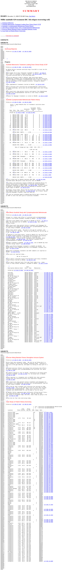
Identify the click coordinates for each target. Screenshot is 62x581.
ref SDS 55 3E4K (48, 487)
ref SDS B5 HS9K (48, 299)
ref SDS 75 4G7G (41, 218)
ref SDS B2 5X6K (48, 295)
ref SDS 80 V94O (20, 239)
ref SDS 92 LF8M (48, 272)
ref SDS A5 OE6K (47, 126)
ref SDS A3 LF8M (48, 280)
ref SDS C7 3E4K (48, 419)
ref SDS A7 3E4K (48, 430)
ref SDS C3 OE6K (47, 154)
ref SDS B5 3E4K (48, 427)
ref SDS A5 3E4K (48, 433)
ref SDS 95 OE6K (47, 118)
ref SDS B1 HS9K (48, 294)
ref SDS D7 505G (16, 67)
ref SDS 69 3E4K (48, 465)
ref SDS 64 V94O (48, 472)
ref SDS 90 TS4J (10, 237)
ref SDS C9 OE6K (47, 163)
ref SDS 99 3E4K (48, 440)
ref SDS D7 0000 (16, 51)
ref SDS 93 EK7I (48, 443)
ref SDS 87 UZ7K (48, 448)
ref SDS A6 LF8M (48, 288)
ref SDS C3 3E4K (48, 420)
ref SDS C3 (45, 220)
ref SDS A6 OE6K (47, 127)
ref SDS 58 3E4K (48, 482)
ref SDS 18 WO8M (48, 561)
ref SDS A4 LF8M (48, 283)
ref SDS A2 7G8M (48, 275)
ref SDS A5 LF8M (48, 285)
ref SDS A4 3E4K (48, 434)
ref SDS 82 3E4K (48, 450)
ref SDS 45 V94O (48, 510)
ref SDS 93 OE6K (47, 116)
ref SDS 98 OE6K (47, 119)
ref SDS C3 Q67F (48, 318)
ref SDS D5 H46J (32, 185)
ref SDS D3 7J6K (48, 335)
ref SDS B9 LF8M (48, 307)
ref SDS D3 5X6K (48, 332)
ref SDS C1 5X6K (48, 309)
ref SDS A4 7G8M (48, 282)
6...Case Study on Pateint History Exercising (13, 31)
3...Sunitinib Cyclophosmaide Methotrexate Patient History (17, 26)
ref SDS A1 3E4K (48, 437)
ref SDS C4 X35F (14, 248)
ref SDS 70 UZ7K (48, 464)
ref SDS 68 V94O (48, 467)
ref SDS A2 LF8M (48, 276)
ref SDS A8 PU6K (47, 132)
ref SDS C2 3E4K (48, 421)
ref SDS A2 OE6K (47, 123)
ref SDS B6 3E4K (48, 426)
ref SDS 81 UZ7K (48, 452)
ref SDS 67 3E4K (48, 469)
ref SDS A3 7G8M (48, 279)
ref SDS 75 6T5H (43, 263)
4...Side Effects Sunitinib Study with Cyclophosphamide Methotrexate (20, 27)
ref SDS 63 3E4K (48, 473)
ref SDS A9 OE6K (47, 134)
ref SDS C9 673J (15, 252)
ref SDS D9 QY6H (47, 177)
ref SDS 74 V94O (48, 459)
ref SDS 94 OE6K (47, 117)
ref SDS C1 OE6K (47, 142)
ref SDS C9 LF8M (48, 325)
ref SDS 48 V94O (48, 499)
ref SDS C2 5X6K (48, 314)
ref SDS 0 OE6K (47, 174)
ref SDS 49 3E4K (48, 497)
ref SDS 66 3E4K (48, 470)
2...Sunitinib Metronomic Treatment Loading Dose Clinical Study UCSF (21, 24)
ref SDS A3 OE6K (47, 124)
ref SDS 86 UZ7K (48, 449)
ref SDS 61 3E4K (48, 477)
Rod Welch (32, 16)
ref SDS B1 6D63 (36, 74)
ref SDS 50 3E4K (48, 496)
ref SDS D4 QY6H (47, 170)
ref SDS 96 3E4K (48, 441)
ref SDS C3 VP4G (48, 321)
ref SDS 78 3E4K (48, 456)
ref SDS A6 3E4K (48, 432)
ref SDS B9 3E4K (48, 424)
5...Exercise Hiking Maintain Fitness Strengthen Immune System (19, 29)
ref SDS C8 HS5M (43, 96)
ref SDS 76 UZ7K (48, 458)
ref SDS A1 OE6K (47, 121)
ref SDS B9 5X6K (48, 306)
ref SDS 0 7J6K (48, 341)
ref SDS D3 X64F (26, 404)
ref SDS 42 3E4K (48, 519)
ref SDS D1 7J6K (48, 331)
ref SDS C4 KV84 (47, 156)
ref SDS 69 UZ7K (48, 466)
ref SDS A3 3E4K (48, 435)
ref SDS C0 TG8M (10, 375)
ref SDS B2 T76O (48, 296)
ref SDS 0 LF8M (48, 340)
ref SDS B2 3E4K (48, 428)
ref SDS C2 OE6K (47, 151)
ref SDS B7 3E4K (48, 425)
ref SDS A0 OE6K (47, 120)
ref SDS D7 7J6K (48, 338)
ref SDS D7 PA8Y (20, 112)
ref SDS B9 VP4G (48, 308)
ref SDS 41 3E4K (48, 520)
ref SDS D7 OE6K (16, 102)
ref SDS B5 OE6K (47, 136)
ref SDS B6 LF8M (48, 301)
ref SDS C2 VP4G (48, 316)
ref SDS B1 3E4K (48, 429)
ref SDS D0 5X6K (48, 326)
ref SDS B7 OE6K (47, 139)
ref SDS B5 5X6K (48, 298)
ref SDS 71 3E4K (48, 463)
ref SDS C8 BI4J (47, 161)
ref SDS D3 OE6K (26, 102)
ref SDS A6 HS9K (48, 292)
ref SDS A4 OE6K (47, 125)
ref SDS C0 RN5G (47, 145)
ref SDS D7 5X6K (48, 336)
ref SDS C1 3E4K (48, 422)
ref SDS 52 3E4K (48, 490)
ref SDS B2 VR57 (39, 84)
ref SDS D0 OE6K (47, 164)
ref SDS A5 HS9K (48, 287)
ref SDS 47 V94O (48, 504)
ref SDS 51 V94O (48, 492)
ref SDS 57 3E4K (48, 484)
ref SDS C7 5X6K (48, 322)
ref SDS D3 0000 (26, 51)
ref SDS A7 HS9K (48, 293)
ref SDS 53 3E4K (48, 489)
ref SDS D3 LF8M (26, 215)
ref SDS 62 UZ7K (48, 475)
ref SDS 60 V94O (48, 478)
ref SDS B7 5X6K (48, 302)
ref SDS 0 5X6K (48, 339)
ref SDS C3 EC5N (10, 93)
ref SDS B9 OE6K (47, 140)
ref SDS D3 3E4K (26, 360)
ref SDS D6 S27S (24, 187)
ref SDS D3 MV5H (28, 270)
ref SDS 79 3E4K (48, 455)
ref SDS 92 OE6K (47, 115)
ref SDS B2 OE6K (47, 135)
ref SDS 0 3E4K (48, 412)
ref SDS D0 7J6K (30, 260)
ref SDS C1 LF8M (48, 310)
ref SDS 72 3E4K (48, 462)
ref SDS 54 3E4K (48, 488)
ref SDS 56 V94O (48, 485)
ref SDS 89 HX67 (25, 393)
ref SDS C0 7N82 (32, 222)
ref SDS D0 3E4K (48, 417)
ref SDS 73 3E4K (48, 460)
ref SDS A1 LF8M (48, 273)
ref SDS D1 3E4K (48, 415)
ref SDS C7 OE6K (47, 158)
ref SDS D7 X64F (16, 404)
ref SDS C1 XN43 (10, 379)
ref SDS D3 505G (26, 67)
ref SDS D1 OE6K (47, 165)
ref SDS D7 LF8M (16, 215)
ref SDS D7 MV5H (18, 270)
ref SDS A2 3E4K (48, 436)
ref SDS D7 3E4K (14, 232)
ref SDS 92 (43, 73)
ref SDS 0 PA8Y (10, 387)
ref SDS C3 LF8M (48, 320)
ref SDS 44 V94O (48, 515)
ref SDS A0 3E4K (48, 439)
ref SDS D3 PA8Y (30, 112)
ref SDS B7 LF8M (48, 303)
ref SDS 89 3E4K (48, 445)
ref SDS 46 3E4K (48, 509)
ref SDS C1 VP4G (48, 311)
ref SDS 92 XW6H (48, 444)
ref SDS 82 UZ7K (48, 451)
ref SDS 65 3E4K (48, 471)
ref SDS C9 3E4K (48, 418)
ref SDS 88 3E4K (48, 447)
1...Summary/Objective (7, 23)
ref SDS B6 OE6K (47, 138)
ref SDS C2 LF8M (48, 315)
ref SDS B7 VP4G (48, 305)
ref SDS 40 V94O (48, 522)
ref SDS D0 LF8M (48, 328)
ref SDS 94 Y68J (48, 442)
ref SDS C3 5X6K (48, 317)
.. (7, 47)
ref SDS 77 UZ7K (48, 457)
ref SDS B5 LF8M (48, 300)
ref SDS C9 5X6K (48, 324)
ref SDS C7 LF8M (48, 323)
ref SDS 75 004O (10, 82)
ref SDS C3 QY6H (22, 374)
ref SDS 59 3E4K (48, 479)
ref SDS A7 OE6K (47, 130)
